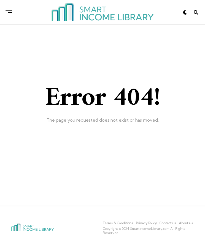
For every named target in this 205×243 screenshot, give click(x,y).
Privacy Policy (146, 223)
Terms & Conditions (118, 223)
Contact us (168, 223)
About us (186, 223)
